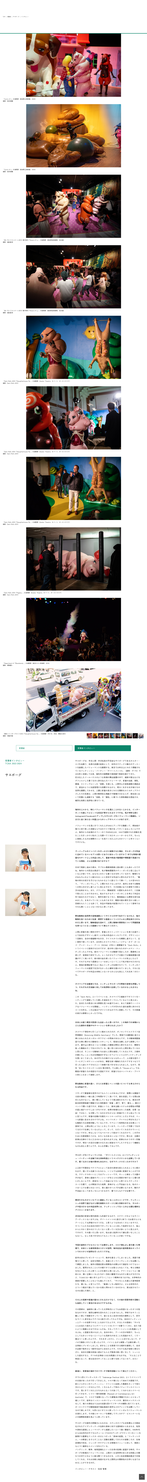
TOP (4, 16)
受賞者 (9, 16)
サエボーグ (16, 16)
